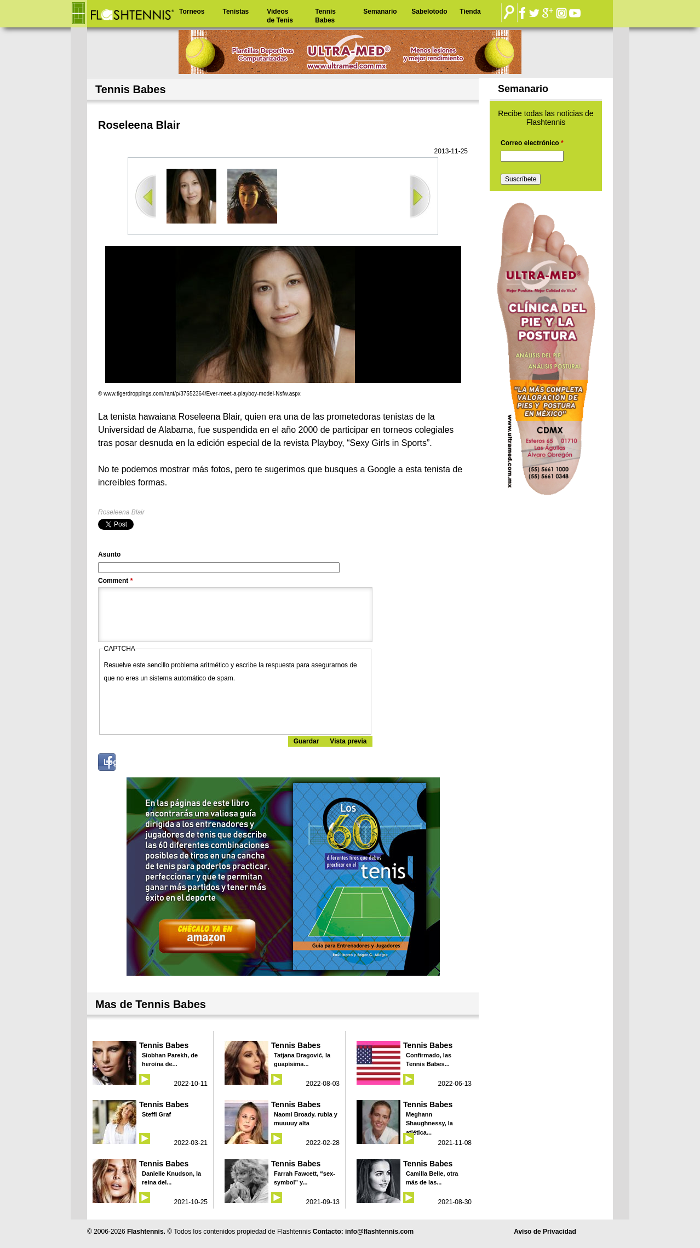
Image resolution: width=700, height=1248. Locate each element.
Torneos (191, 11)
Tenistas (235, 11)
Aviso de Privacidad (545, 1231)
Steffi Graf (156, 1114)
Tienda (470, 11)
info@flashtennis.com (379, 1231)
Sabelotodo (429, 11)
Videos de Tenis (280, 16)
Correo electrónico (532, 143)
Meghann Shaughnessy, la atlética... (429, 1123)
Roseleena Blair (121, 512)
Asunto (109, 554)
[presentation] (187, 706)
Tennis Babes (325, 16)
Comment (115, 581)
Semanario (380, 11)
